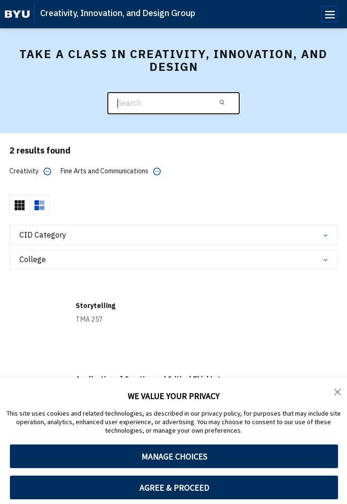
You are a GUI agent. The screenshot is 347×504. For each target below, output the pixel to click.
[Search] (173, 103)
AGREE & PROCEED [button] (174, 487)
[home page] (17, 14)
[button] (337, 391)
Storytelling (95, 305)
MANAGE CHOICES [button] (174, 456)
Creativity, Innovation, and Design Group (117, 13)
